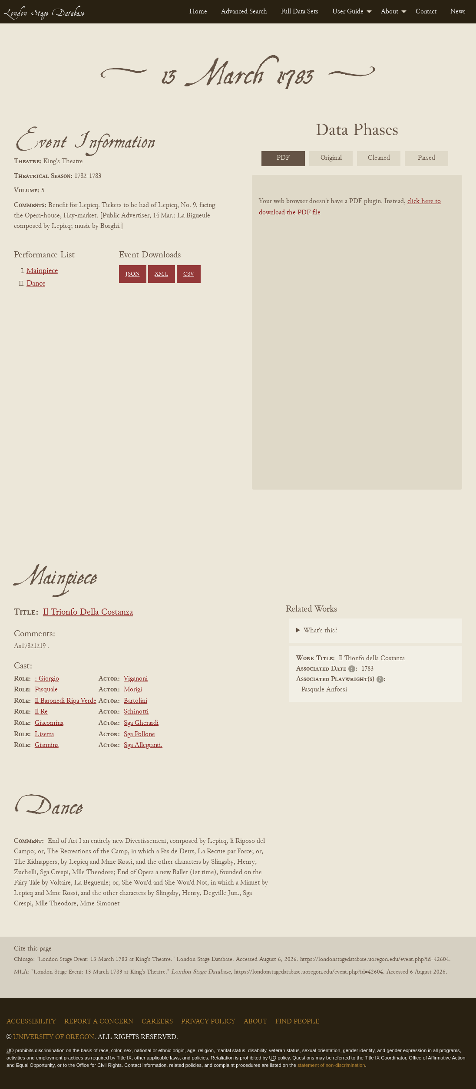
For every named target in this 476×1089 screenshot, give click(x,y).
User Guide (348, 11)
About (389, 11)
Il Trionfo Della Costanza (88, 612)
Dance (35, 284)
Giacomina (49, 723)
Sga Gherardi (141, 723)
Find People (297, 1021)
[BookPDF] (357, 332)
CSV (188, 274)
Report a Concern (98, 1021)
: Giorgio (47, 678)
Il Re (41, 711)
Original (331, 158)
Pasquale (46, 689)
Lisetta (44, 734)
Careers (157, 1021)
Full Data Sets (299, 11)
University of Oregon (53, 1037)
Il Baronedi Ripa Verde (65, 700)
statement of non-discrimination (331, 1065)
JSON (132, 274)
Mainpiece (42, 271)
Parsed (426, 158)
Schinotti (136, 711)
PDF (283, 158)
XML (161, 274)
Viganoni (136, 678)
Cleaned (379, 158)
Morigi (133, 689)
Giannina (47, 745)
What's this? (320, 630)
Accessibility (31, 1021)
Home (198, 11)
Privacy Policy (208, 1021)
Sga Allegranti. (143, 745)
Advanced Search (244, 11)
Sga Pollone (139, 734)
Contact (426, 11)
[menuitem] (198, 11)
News (458, 11)
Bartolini (135, 700)
